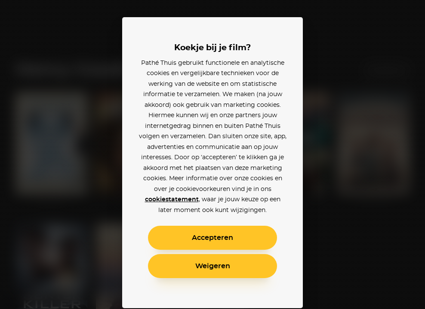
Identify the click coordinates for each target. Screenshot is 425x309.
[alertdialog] (212, 154)
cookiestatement (172, 200)
